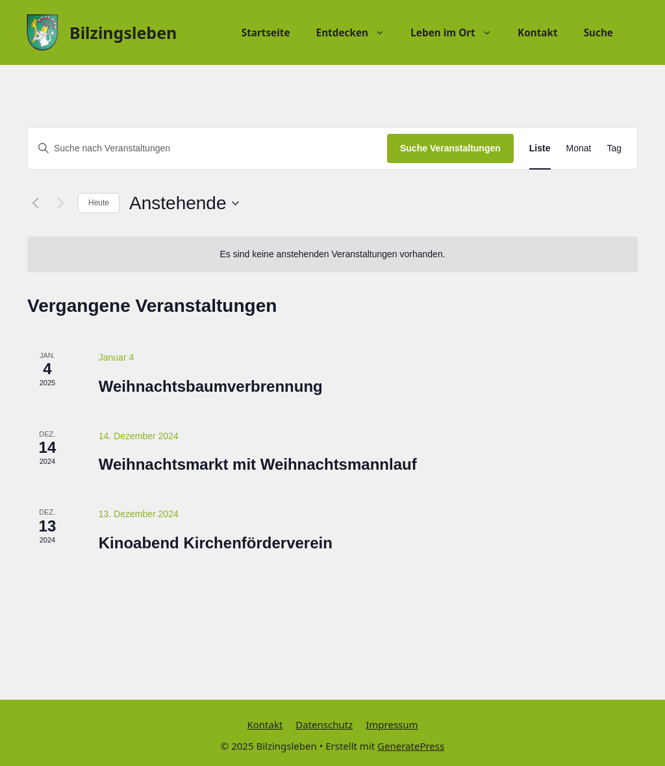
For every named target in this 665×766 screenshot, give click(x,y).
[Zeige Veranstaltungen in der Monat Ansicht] (579, 148)
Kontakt (538, 32)
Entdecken (357, 32)
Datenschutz (324, 724)
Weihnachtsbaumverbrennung (211, 386)
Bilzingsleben (123, 32)
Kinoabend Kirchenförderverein (215, 543)
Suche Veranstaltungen (450, 148)
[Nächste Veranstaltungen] (60, 203)
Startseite (266, 32)
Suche (598, 32)
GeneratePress (410, 745)
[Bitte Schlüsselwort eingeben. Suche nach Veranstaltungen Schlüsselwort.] (207, 148)
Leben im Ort (457, 32)
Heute (98, 202)
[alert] (332, 254)
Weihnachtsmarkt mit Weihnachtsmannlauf (258, 464)
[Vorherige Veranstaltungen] (35, 203)
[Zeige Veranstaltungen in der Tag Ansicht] (614, 148)
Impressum (392, 724)
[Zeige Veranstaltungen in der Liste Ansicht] (540, 148)
